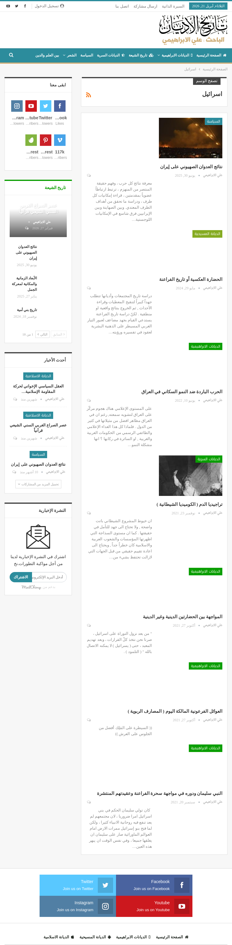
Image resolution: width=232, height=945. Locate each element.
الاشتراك (21, 645)
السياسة (86, 55)
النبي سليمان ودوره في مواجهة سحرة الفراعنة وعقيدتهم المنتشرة (159, 793)
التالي (42, 402)
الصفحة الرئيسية (211, 55)
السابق (59, 402)
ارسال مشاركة (145, 6)
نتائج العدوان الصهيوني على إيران (191, 166)
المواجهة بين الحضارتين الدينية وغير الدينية (182, 616)
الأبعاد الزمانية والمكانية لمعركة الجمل (24, 352)
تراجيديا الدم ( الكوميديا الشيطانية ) (189, 504)
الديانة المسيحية (207, 233)
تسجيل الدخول (49, 6)
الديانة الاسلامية (38, 444)
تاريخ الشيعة (141, 55)
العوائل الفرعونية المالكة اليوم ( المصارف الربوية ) (175, 711)
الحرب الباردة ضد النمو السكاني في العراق (182, 391)
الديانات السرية (111, 55)
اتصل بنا (122, 6)
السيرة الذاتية (173, 6)
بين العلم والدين (47, 55)
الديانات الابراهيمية (177, 55)
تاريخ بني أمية (27, 378)
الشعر (71, 55)
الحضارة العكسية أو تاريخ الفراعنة (190, 279)
